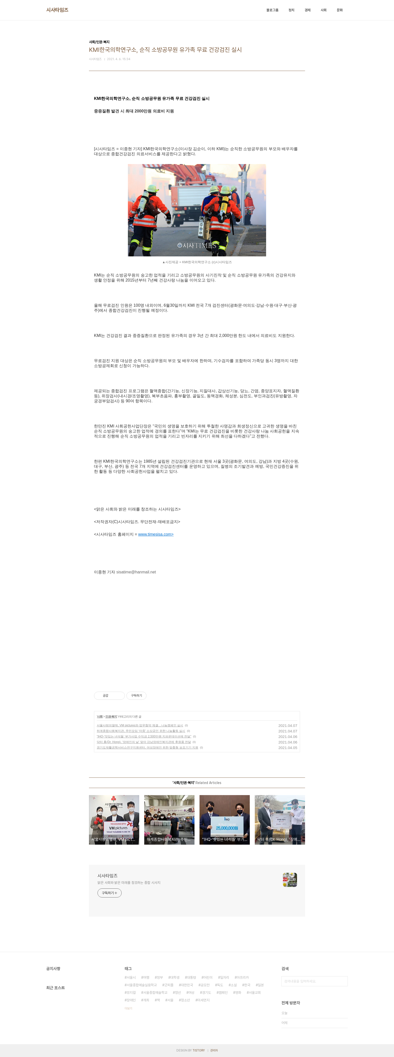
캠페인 (223, 993)
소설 (234, 985)
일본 (261, 985)
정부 (160, 977)
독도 (220, 985)
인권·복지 (111, 716)
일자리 (224, 977)
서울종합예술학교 (155, 993)
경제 (308, 10)
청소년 (185, 1000)
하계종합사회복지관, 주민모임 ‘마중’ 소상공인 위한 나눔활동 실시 (141, 731)
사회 (324, 10)
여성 (191, 993)
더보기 (128, 1008)
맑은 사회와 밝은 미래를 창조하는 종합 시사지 (128, 883)
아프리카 (243, 977)
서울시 (131, 977)
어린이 (208, 977)
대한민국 (187, 985)
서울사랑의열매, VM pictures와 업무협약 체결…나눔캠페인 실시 (140, 725)
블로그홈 (272, 10)
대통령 (191, 977)
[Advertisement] (197, 635)
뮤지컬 (131, 993)
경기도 (206, 993)
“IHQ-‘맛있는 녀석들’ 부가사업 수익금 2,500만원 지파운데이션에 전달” (144, 736)
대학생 (174, 977)
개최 (146, 1000)
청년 (178, 993)
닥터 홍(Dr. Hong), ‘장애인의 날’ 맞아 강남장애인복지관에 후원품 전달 (144, 742)
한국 (247, 985)
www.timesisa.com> (156, 534)
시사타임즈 (57, 10)
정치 (291, 10)
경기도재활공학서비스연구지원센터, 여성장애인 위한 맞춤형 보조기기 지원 (147, 747)
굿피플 (168, 985)
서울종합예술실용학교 (142, 985)
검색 (343, 981)
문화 (340, 10)
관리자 (214, 1050)
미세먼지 (204, 1000)
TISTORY (198, 1050)
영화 (238, 993)
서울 (170, 1000)
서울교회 (255, 993)
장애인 (131, 1000)
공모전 (205, 985)
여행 (146, 977)
